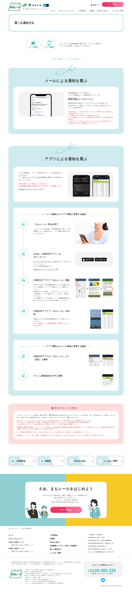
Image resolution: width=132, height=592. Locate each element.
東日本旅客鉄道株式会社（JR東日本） (100, 543)
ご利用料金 (54, 535)
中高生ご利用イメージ (16, 548)
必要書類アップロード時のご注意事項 (63, 546)
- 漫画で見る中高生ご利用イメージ (22, 551)
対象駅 (52, 539)
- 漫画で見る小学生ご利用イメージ (22, 545)
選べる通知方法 (55, 549)
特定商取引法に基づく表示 (96, 537)
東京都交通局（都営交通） (97, 546)
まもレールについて (15, 539)
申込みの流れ (54, 542)
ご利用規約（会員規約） (96, 534)
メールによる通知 (57, 59)
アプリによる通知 (73, 59)
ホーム (10, 535)
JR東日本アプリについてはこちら (29, 189)
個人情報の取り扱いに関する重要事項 (100, 540)
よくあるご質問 (55, 553)
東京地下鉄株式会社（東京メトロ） (100, 549)
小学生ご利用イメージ (16, 542)
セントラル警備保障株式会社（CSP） (100, 552)
